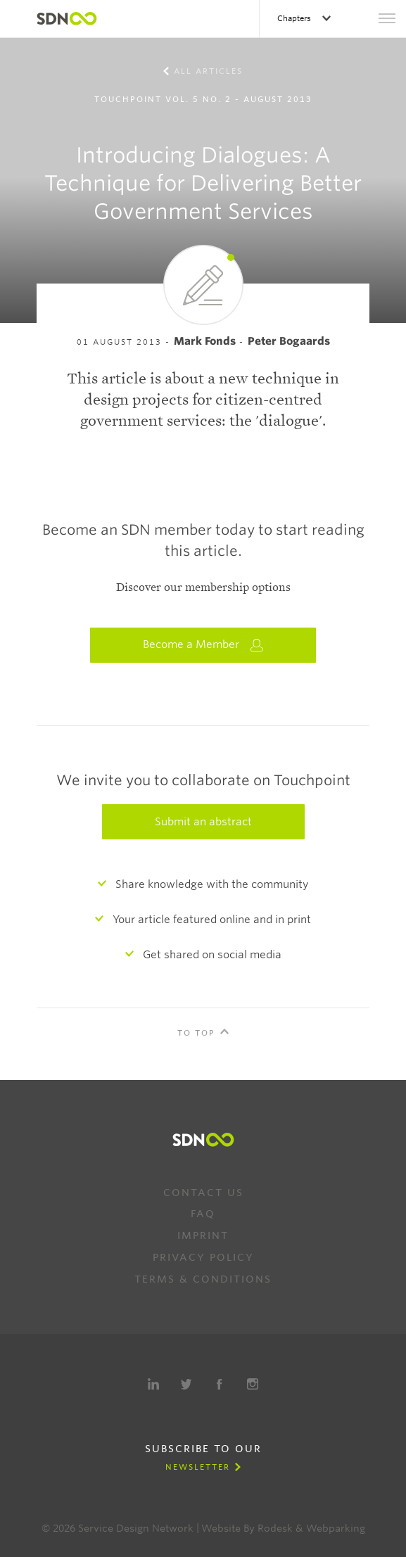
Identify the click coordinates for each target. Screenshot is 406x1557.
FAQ (203, 1213)
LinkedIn (153, 1384)
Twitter (186, 1384)
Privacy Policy (203, 1257)
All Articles (208, 71)
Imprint (203, 1235)
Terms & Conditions (203, 1279)
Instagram (252, 1384)
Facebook (219, 1384)
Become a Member (203, 645)
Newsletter (197, 1467)
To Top (196, 1033)
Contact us (203, 1192)
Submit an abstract (203, 821)
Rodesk (275, 1528)
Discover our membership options (203, 587)
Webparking (335, 1528)
